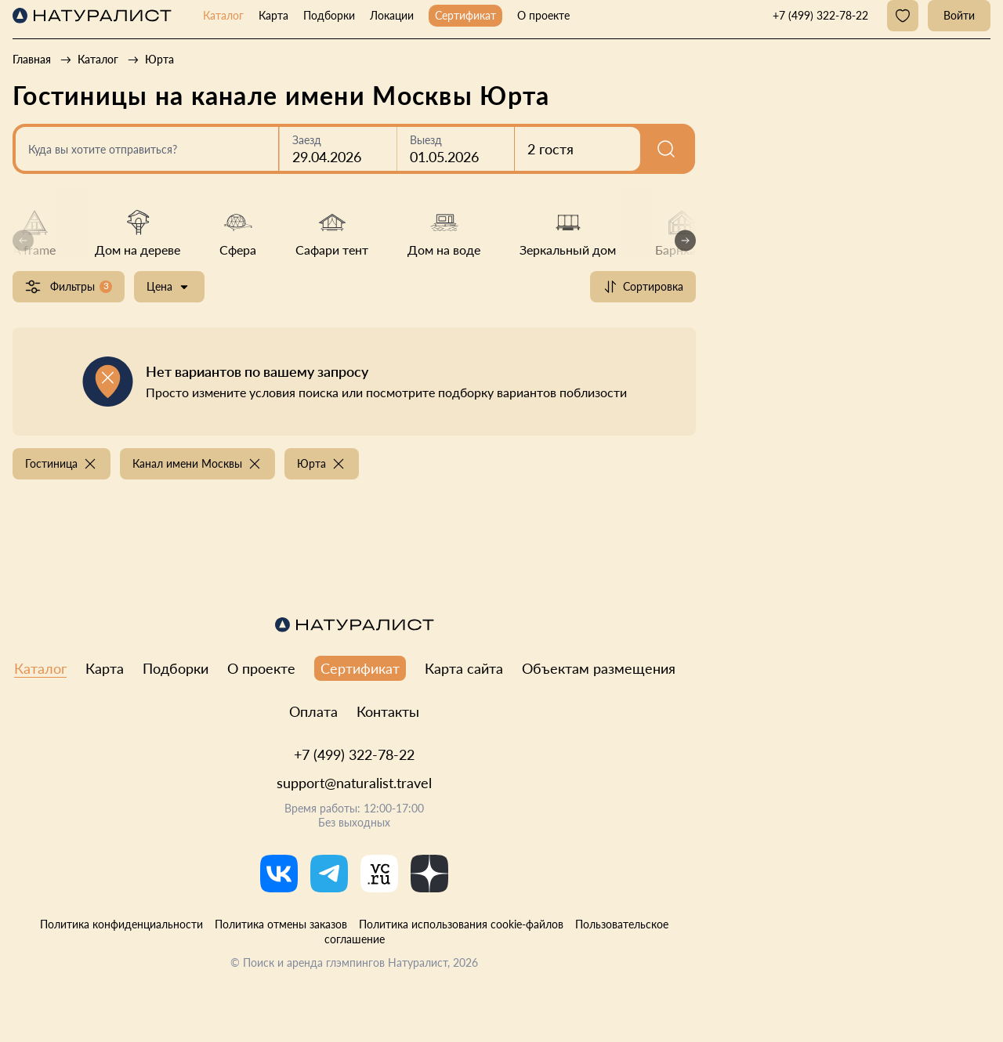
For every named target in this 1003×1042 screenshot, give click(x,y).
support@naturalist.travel (354, 782)
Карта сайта (464, 668)
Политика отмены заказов (281, 924)
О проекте (543, 15)
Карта (273, 15)
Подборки (329, 15)
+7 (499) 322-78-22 (354, 754)
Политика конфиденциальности (121, 924)
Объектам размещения (598, 668)
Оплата (313, 711)
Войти (959, 15)
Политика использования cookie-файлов (461, 924)
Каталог (223, 15)
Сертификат (465, 15)
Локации (392, 15)
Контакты (388, 711)
